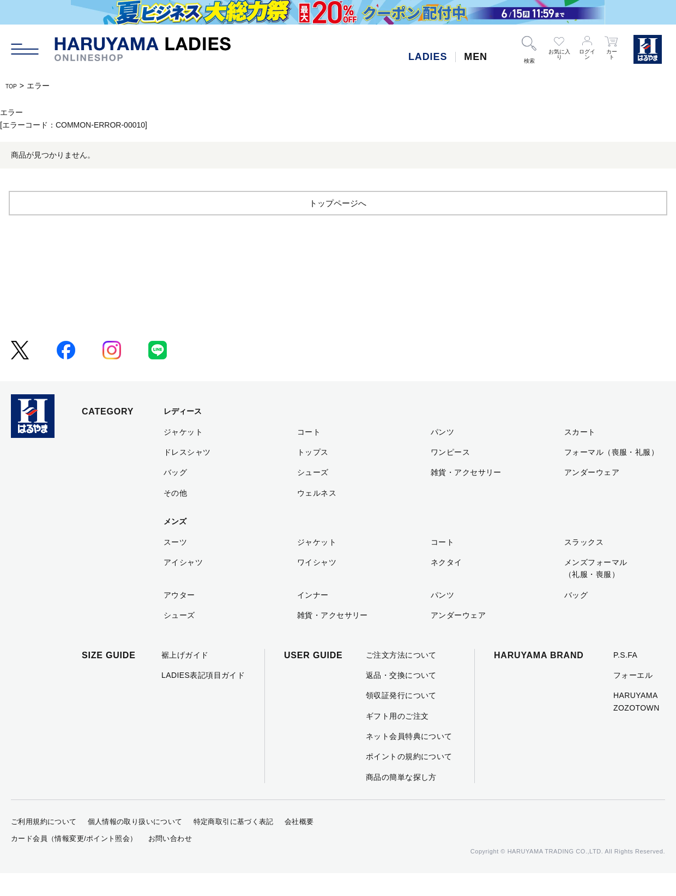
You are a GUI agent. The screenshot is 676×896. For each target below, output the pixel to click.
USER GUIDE (313, 677)
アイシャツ (183, 584)
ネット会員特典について (409, 758)
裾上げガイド (185, 677)
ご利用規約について (44, 844)
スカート (580, 454)
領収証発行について (401, 718)
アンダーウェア (591, 495)
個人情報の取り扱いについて (135, 844)
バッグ (175, 495)
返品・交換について (401, 697)
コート (309, 454)
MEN (475, 56)
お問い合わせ (170, 861)
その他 (175, 515)
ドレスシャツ (187, 474)
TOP (13, 85)
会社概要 (299, 844)
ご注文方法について (401, 677)
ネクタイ (446, 584)
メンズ (175, 544)
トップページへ (338, 225)
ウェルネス (316, 515)
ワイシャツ (316, 584)
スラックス (583, 564)
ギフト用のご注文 (397, 738)
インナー (313, 617)
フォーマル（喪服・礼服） (611, 474)
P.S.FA (625, 677)
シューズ (313, 495)
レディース (183, 434)
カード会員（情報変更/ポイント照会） (74, 861)
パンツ (442, 454)
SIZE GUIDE (109, 677)
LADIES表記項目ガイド (203, 697)
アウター (179, 617)
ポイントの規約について (409, 779)
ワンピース (450, 474)
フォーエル (633, 697)
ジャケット (183, 454)
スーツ (175, 564)
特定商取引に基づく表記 (234, 844)
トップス (313, 474)
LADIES (427, 56)
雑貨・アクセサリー (466, 495)
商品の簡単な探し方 (401, 799)
